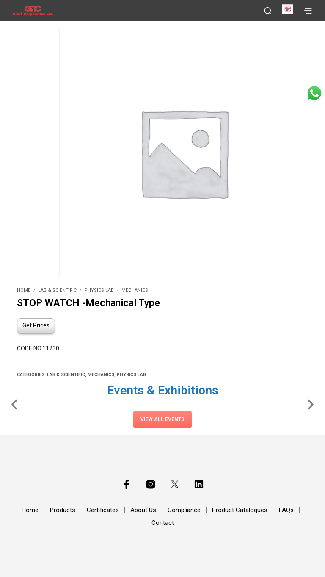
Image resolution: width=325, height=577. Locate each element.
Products (62, 510)
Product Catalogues (239, 510)
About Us (143, 510)
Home (23, 290)
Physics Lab (99, 290)
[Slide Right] (310, 404)
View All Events (162, 419)
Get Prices (36, 325)
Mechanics (134, 290)
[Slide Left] (15, 404)
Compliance (184, 510)
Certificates (103, 510)
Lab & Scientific (57, 290)
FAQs (286, 510)
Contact (162, 523)
